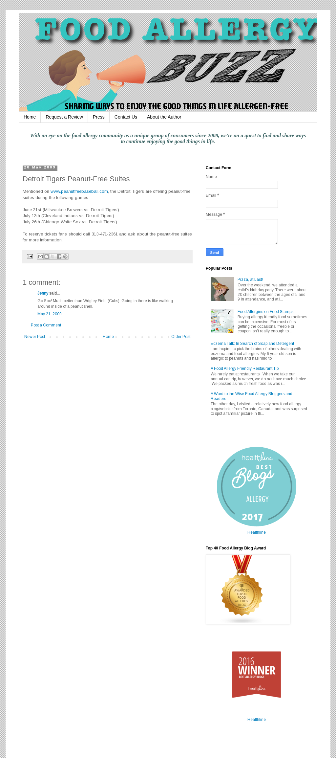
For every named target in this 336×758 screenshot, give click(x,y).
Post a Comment (46, 325)
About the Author (164, 117)
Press (99, 117)
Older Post (180, 336)
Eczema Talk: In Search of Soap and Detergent (252, 343)
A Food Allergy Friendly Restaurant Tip (245, 368)
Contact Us (126, 117)
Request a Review (64, 117)
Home (30, 117)
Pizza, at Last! (250, 279)
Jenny (42, 293)
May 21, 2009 (49, 314)
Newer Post (34, 336)
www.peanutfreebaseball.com (79, 191)
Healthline (256, 532)
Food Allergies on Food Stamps (265, 311)
